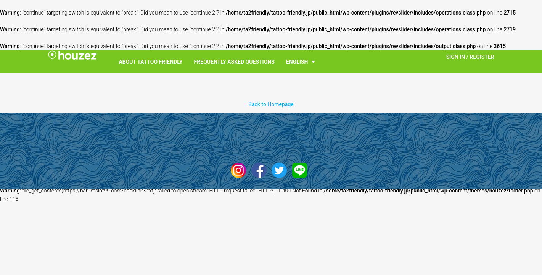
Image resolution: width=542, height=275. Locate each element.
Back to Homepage (271, 104)
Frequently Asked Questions (234, 62)
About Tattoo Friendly (150, 62)
